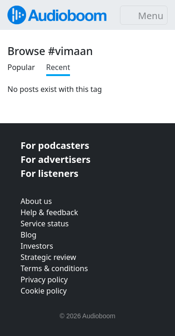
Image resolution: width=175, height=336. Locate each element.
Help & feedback (49, 212)
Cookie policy (44, 291)
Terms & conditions (54, 268)
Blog (28, 235)
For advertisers (56, 159)
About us (36, 201)
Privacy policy (44, 279)
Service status (45, 223)
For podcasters (55, 145)
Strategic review (48, 257)
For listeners (49, 173)
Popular (21, 67)
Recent (58, 67)
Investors (37, 246)
